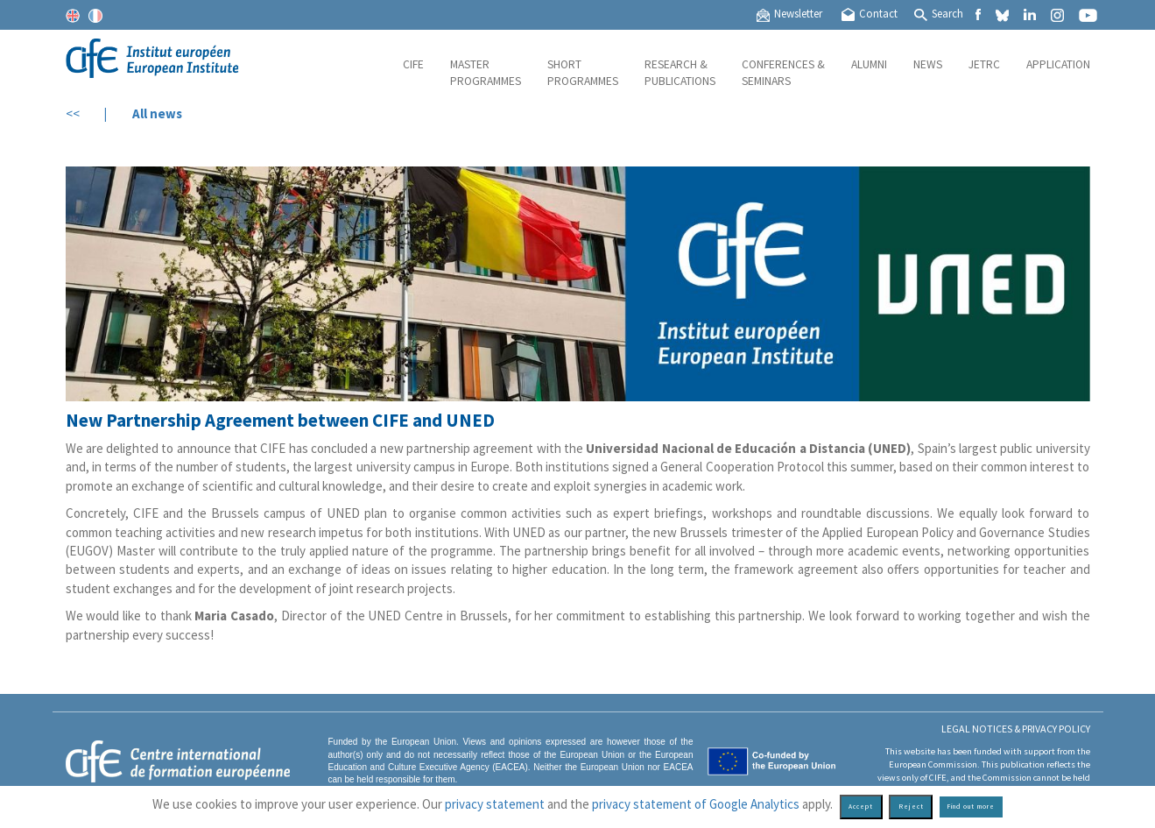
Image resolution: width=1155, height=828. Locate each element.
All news (157, 113)
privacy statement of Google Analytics (695, 804)
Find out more (971, 806)
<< (73, 113)
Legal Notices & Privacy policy (1015, 728)
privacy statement (495, 804)
